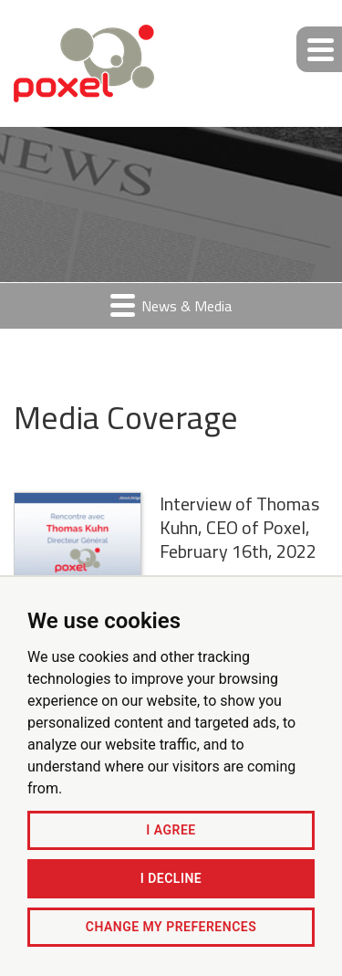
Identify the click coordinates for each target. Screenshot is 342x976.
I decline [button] (171, 878)
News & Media (171, 306)
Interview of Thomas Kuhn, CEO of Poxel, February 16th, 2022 (239, 527)
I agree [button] (170, 830)
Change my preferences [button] (171, 926)
